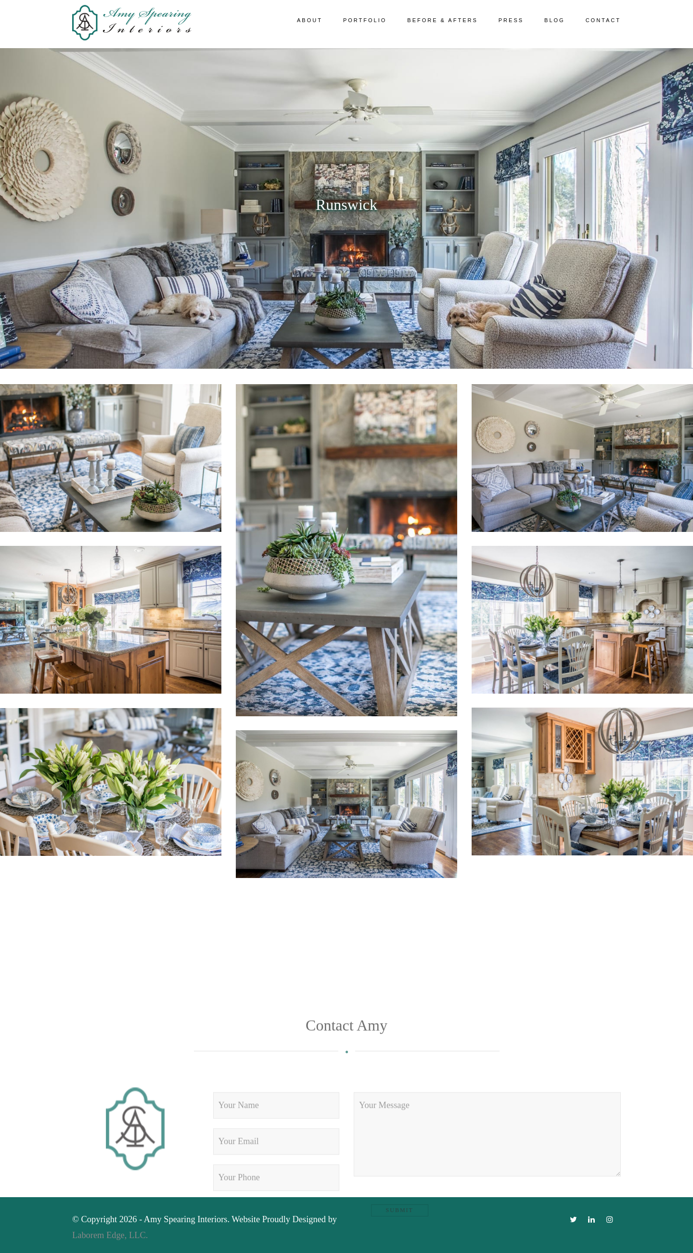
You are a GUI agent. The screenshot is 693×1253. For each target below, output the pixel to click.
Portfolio (364, 20)
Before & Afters (442, 20)
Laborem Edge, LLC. (111, 1235)
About (309, 20)
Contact (603, 20)
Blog (554, 20)
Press (511, 20)
